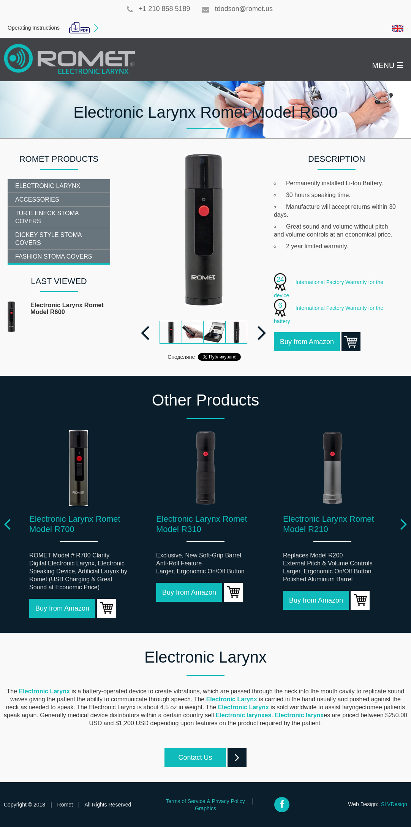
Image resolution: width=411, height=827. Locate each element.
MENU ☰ (387, 65)
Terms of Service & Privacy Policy (205, 801)
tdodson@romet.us (237, 9)
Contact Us (202, 757)
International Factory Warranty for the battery (328, 311)
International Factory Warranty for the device (328, 285)
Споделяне (181, 357)
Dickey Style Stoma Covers (48, 239)
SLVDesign (394, 804)
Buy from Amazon (310, 341)
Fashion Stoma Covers (53, 256)
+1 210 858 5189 (158, 9)
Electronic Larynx (47, 186)
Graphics (205, 808)
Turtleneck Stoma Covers (47, 217)
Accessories (37, 199)
